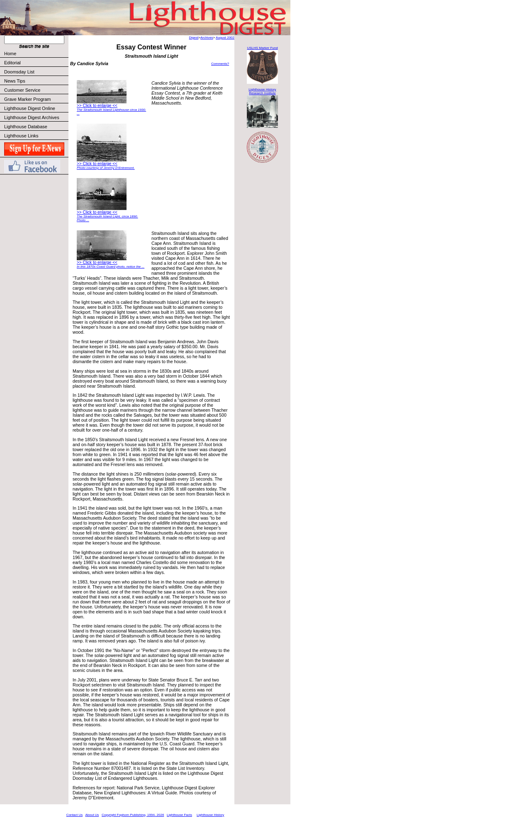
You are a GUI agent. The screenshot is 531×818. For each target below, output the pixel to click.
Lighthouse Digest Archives (31, 117)
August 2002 (225, 37)
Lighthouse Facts (179, 815)
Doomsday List (19, 71)
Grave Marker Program (27, 99)
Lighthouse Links (21, 135)
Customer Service (36, 90)
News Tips (14, 80)
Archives (206, 37)
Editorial (36, 62)
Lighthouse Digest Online (29, 108)
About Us (92, 815)
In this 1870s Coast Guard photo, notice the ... (110, 267)
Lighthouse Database (25, 126)
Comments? (220, 64)
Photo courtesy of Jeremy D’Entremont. (106, 168)
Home (10, 53)
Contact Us (74, 815)
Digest (194, 37)
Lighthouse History (210, 815)
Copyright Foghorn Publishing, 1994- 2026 (133, 815)
